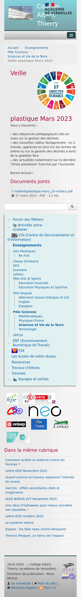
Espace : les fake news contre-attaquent (35, 529)
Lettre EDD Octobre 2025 (24, 516)
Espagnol (25, 306)
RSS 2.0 (48, 587)
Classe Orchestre (25, 261)
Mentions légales (22, 587)
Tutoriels (19, 373)
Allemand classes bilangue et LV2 (44, 297)
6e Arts (24, 255)
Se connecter (19, 583)
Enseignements (36, 47)
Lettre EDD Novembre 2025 (26, 470)
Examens (20, 270)
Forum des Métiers (28, 220)
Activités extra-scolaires (28, 227)
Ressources (21, 362)
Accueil (13, 47)
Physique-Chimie (31, 320)
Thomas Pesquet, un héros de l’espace (34, 535)
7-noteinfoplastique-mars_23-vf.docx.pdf (42, 191)
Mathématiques (30, 316)
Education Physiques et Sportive (43, 287)
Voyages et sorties (31, 379)
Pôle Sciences (18, 52)
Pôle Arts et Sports (27, 278)
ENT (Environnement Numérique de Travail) (31, 343)
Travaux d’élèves (26, 368)
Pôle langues (22, 293)
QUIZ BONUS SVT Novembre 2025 (31, 499)
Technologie (28, 329)
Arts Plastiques (24, 251)
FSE (18, 351)
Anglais (24, 301)
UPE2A (18, 335)
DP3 (16, 265)
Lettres (18, 274)
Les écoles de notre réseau (34, 356)
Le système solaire (19, 522)
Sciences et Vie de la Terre (27, 56)
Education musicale (33, 283)
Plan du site (45, 583)
